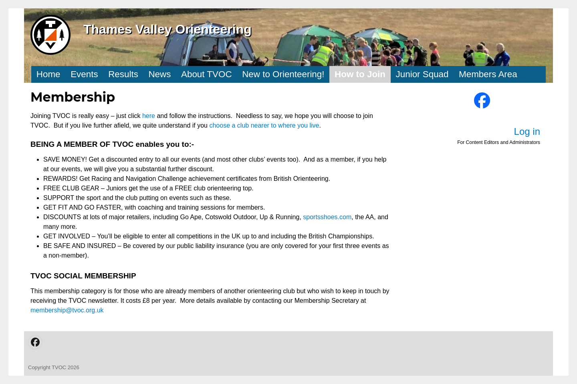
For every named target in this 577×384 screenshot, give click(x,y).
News (159, 74)
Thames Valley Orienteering (167, 29)
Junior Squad (422, 74)
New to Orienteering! (283, 74)
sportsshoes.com (327, 217)
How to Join (360, 74)
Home (48, 74)
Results (123, 74)
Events (84, 74)
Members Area (488, 74)
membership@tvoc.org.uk (67, 310)
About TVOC (206, 74)
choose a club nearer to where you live (264, 125)
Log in (527, 131)
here (149, 115)
